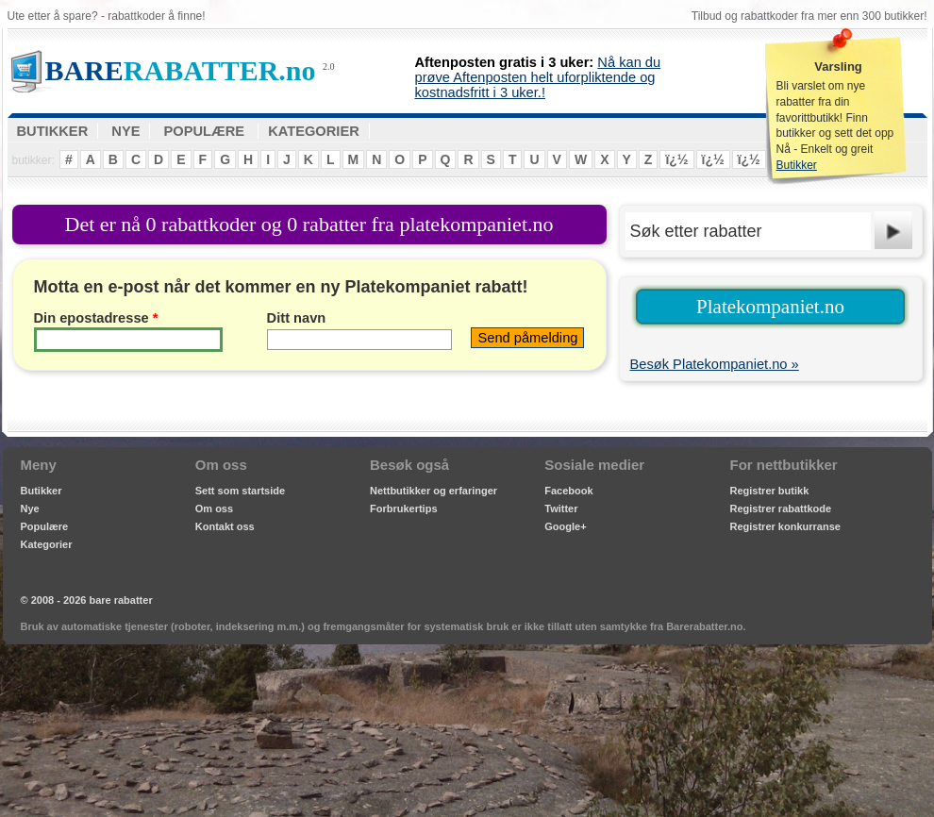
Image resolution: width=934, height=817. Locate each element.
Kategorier (47, 544)
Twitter (560, 508)
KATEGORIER (313, 131)
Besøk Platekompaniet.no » (714, 364)
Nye (30, 508)
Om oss (214, 508)
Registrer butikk (769, 490)
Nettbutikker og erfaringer (433, 490)
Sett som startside (240, 490)
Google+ (565, 526)
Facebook (568, 490)
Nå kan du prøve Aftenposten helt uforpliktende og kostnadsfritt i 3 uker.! (538, 77)
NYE (125, 131)
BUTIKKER (53, 131)
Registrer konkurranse (785, 526)
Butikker (796, 165)
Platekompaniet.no (770, 306)
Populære (45, 526)
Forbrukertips (404, 508)
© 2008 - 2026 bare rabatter (87, 600)
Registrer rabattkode (781, 508)
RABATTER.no (180, 70)
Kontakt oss (225, 526)
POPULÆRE (204, 131)
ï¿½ (676, 159)
